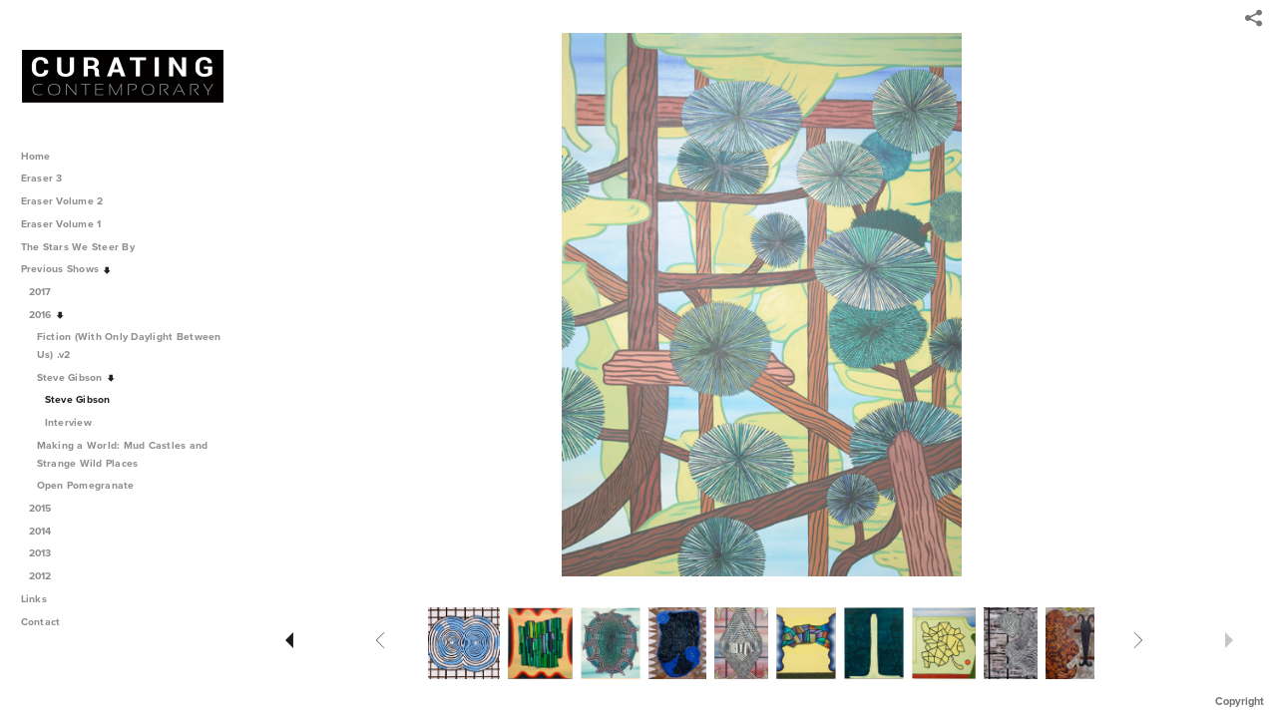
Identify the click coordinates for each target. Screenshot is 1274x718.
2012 (47, 575)
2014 (47, 531)
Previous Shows (67, 268)
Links (34, 598)
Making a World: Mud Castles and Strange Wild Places (123, 454)
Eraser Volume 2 (62, 200)
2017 (47, 291)
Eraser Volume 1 (61, 223)
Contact (41, 621)
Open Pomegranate (93, 485)
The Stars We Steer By (85, 246)
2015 (47, 508)
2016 (47, 314)
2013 (47, 552)
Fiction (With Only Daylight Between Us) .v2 (129, 345)
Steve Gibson (77, 377)
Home (36, 156)
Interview (68, 422)
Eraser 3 (42, 178)
